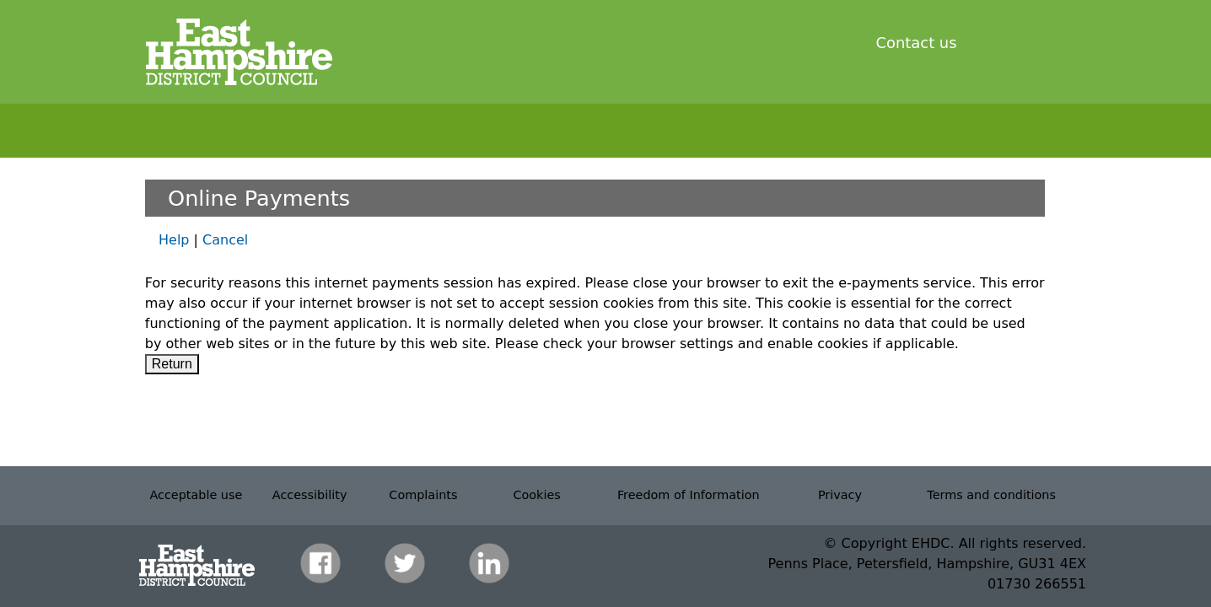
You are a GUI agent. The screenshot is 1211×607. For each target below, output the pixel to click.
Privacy (840, 495)
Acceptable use (195, 495)
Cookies (536, 495)
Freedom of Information (688, 495)
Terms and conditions (991, 495)
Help (174, 240)
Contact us (916, 42)
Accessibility (309, 495)
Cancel (225, 240)
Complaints (423, 495)
